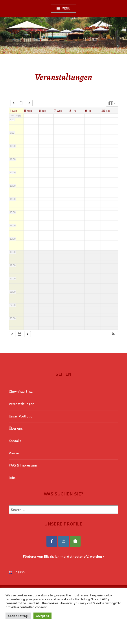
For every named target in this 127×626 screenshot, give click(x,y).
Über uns (16, 428)
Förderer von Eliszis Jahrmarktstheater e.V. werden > (63, 556)
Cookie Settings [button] (18, 616)
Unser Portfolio (21, 416)
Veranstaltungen (21, 404)
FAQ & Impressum (23, 465)
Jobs (12, 478)
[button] (113, 334)
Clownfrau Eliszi (21, 391)
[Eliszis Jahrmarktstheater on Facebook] (51, 541)
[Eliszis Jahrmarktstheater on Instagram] (63, 541)
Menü (66, 8)
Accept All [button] (42, 616)
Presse (14, 453)
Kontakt (15, 441)
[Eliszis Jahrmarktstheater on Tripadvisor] (75, 541)
